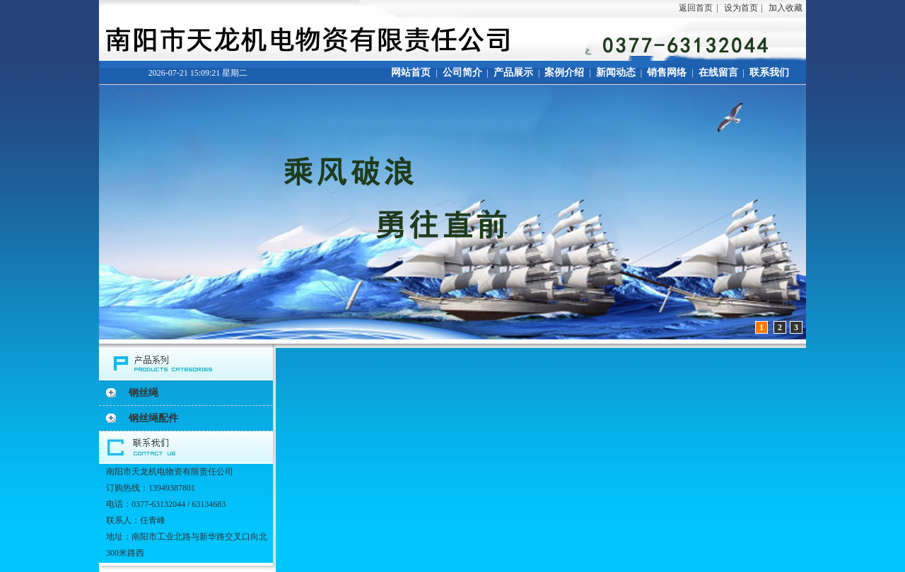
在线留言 (718, 72)
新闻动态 (616, 72)
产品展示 (513, 72)
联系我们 (769, 72)
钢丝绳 (143, 392)
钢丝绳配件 (153, 418)
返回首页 (696, 8)
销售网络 (667, 72)
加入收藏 (785, 8)
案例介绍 (564, 72)
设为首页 (741, 8)
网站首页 (411, 72)
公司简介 (462, 72)
